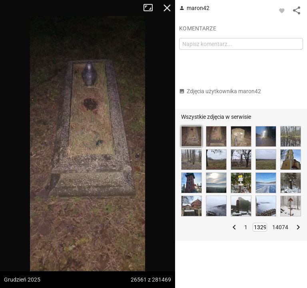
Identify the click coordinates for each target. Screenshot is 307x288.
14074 (280, 227)
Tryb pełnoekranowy (151, 8)
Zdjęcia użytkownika (220, 91)
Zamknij (167, 8)
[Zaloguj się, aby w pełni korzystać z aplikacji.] (281, 10)
